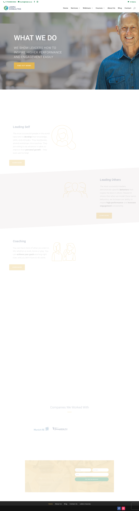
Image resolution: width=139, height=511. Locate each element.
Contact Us (73, 504)
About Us (111, 8)
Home (65, 8)
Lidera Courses (85, 504)
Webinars (87, 8)
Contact (128, 8)
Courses (99, 8)
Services (74, 8)
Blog (120, 8)
